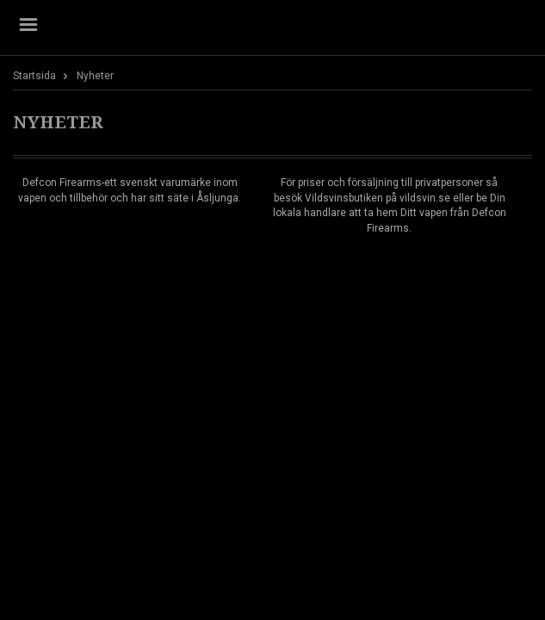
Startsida (34, 76)
